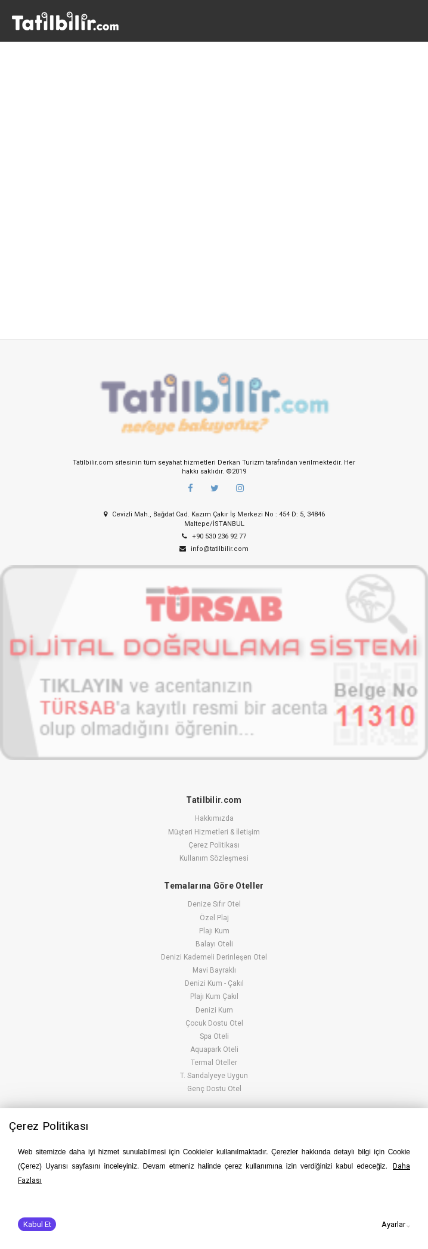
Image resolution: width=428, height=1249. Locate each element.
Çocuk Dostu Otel (214, 1023)
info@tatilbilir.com (214, 549)
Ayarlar (393, 1224)
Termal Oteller (214, 1062)
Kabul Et (37, 1224)
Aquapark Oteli (214, 1049)
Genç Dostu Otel (214, 1089)
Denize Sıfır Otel (214, 904)
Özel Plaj (214, 918)
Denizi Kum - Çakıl (214, 983)
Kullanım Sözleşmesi (214, 858)
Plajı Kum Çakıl (214, 996)
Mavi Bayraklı (214, 970)
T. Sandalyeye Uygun (214, 1076)
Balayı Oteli (214, 944)
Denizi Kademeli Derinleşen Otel (214, 957)
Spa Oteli (214, 1036)
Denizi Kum (214, 1010)
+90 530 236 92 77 (214, 536)
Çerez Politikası (214, 845)
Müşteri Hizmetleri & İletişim (214, 832)
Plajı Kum (214, 931)
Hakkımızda (214, 818)
